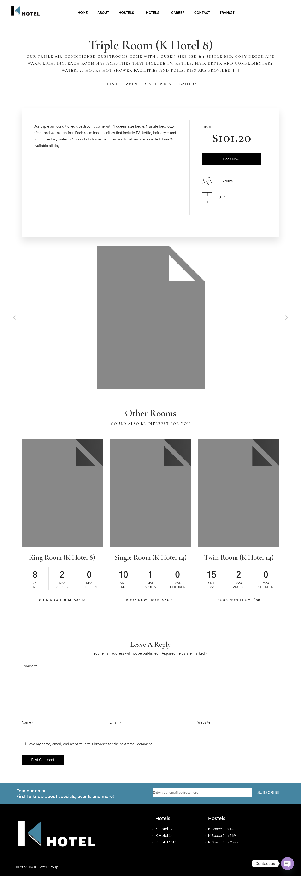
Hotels (154, 12)
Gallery (188, 84)
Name (26, 722)
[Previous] (15, 317)
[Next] (286, 317)
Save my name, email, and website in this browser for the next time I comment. (90, 744)
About (103, 13)
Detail (111, 84)
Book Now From (62, 600)
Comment (29, 666)
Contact (202, 13)
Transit (227, 13)
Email (113, 722)
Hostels (127, 12)
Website (203, 722)
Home (83, 13)
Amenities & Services (148, 84)
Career (178, 13)
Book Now (231, 159)
